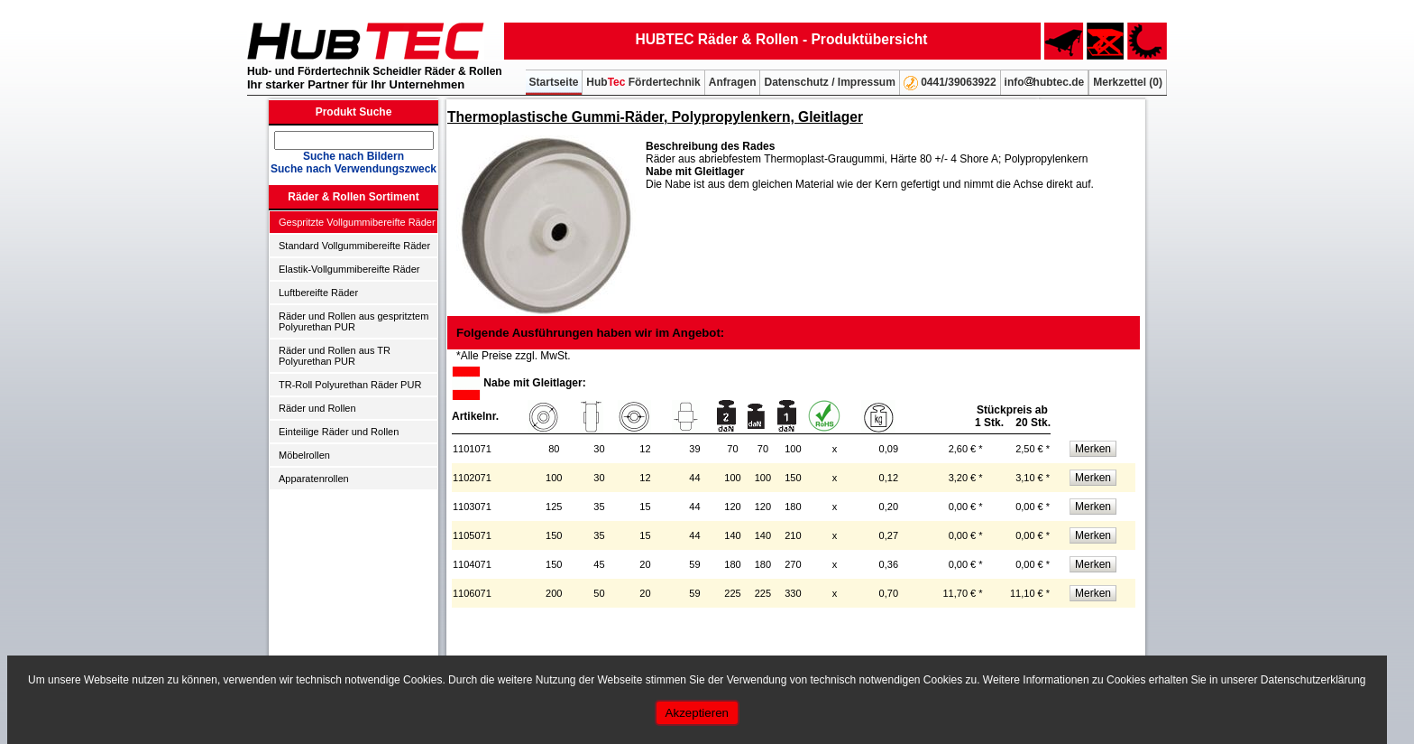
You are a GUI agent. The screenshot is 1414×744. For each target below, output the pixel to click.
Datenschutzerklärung (1313, 680)
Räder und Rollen (317, 408)
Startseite (554, 82)
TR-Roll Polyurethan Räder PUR (350, 384)
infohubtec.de (1045, 82)
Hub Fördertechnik (643, 82)
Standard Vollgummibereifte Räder (354, 245)
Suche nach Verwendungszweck (353, 169)
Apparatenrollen (314, 478)
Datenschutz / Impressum (829, 82)
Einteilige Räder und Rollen (339, 431)
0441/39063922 (950, 83)
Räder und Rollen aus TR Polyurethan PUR (334, 356)
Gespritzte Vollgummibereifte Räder (357, 222)
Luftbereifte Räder (318, 292)
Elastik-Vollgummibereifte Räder (349, 269)
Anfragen (733, 82)
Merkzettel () (1127, 82)
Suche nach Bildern (353, 156)
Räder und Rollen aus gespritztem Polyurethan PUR (353, 321)
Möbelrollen (304, 455)
